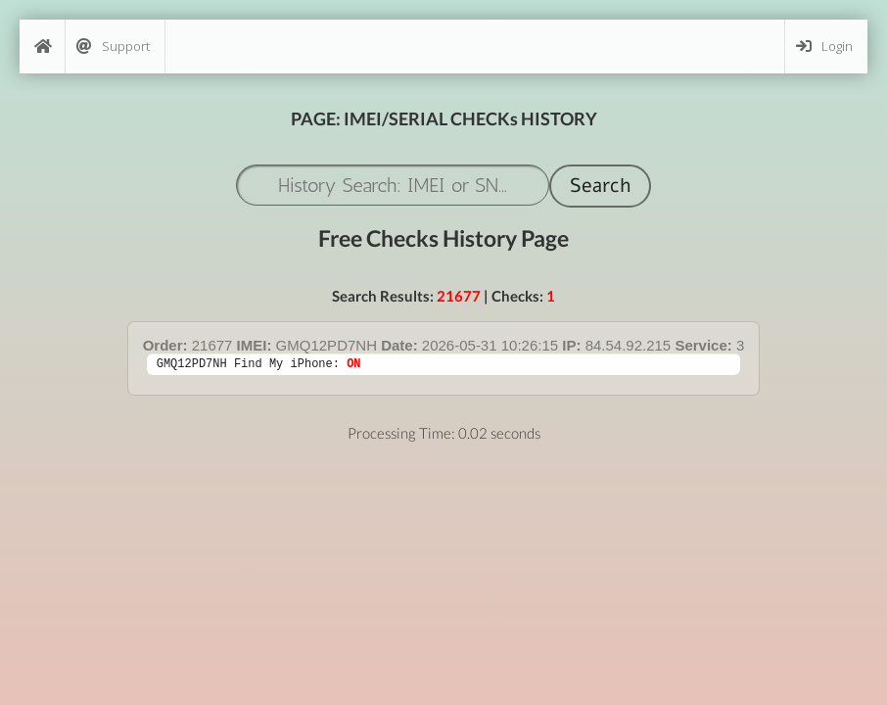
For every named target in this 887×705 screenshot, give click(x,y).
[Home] (42, 46)
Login (824, 46)
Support (113, 46)
